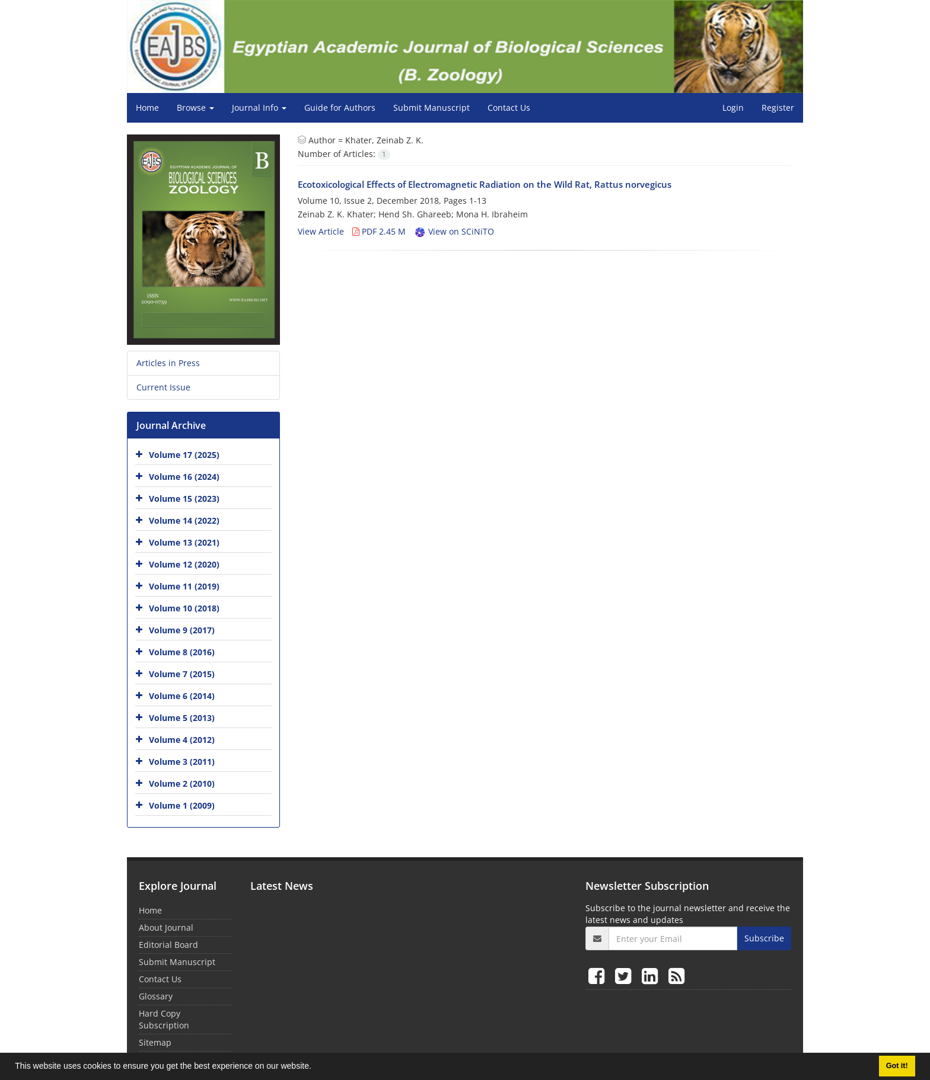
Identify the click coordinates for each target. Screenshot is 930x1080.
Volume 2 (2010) (182, 783)
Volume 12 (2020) (184, 564)
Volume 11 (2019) (184, 586)
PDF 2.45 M (379, 231)
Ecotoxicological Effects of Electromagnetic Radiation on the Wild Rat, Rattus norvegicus (484, 184)
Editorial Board (168, 944)
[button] (315, 1067)
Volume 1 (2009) (182, 805)
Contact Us (509, 107)
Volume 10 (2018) (184, 608)
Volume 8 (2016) (182, 652)
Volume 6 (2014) (182, 695)
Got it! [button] (897, 1066)
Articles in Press (168, 362)
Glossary (156, 996)
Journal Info (259, 107)
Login (733, 107)
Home (147, 107)
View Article (321, 231)
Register (778, 107)
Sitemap (155, 1042)
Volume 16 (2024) (184, 476)
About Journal (166, 927)
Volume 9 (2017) (182, 630)
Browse (195, 107)
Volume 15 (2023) (184, 498)
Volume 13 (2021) (184, 542)
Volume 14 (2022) (184, 520)
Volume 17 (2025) (184, 454)
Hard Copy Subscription (164, 1019)
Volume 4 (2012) (182, 739)
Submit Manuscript (431, 107)
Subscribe (764, 938)
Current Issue (163, 387)
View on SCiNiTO (454, 231)
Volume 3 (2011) (182, 761)
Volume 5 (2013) (182, 717)
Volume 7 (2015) (182, 674)
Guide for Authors (339, 107)
